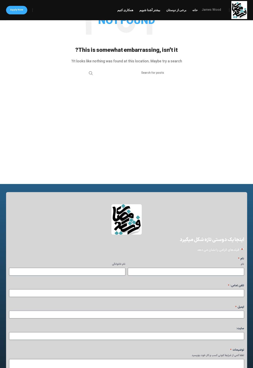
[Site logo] (239, 9)
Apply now (16, 10)
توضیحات (237, 350)
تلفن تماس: (236, 286)
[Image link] (126, 219)
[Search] (126, 73)
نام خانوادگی (118, 264)
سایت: (240, 329)
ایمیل (239, 307)
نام (242, 264)
